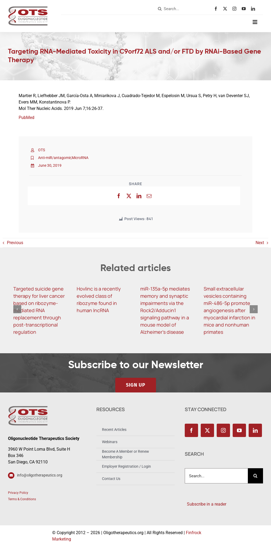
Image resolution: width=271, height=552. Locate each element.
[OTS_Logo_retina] (28, 8)
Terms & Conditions (22, 499)
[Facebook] (119, 196)
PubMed (26, 117)
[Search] (160, 9)
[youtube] (245, 8)
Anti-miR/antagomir (54, 158)
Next (260, 242)
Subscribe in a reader (205, 504)
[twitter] (226, 8)
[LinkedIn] (139, 196)
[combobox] (185, 9)
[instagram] (235, 8)
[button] (17, 309)
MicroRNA (80, 158)
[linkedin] (254, 8)
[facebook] (217, 8)
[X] (129, 196)
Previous (15, 242)
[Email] (149, 196)
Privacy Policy (18, 493)
